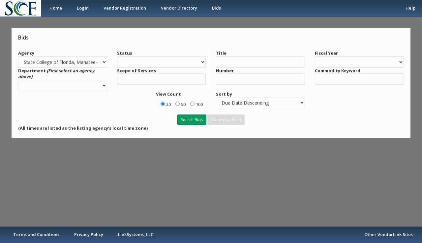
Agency (26, 53)
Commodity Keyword (337, 70)
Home (55, 8)
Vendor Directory (179, 8)
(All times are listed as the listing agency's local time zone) (83, 128)
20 (168, 104)
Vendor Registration (125, 8)
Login (83, 8)
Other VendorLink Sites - (389, 234)
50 (183, 104)
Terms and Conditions (36, 234)
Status (124, 53)
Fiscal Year (326, 53)
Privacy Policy (88, 234)
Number (225, 70)
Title (221, 53)
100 (199, 104)
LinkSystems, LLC (135, 234)
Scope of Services (136, 70)
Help (410, 8)
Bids (216, 8)
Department (56, 73)
